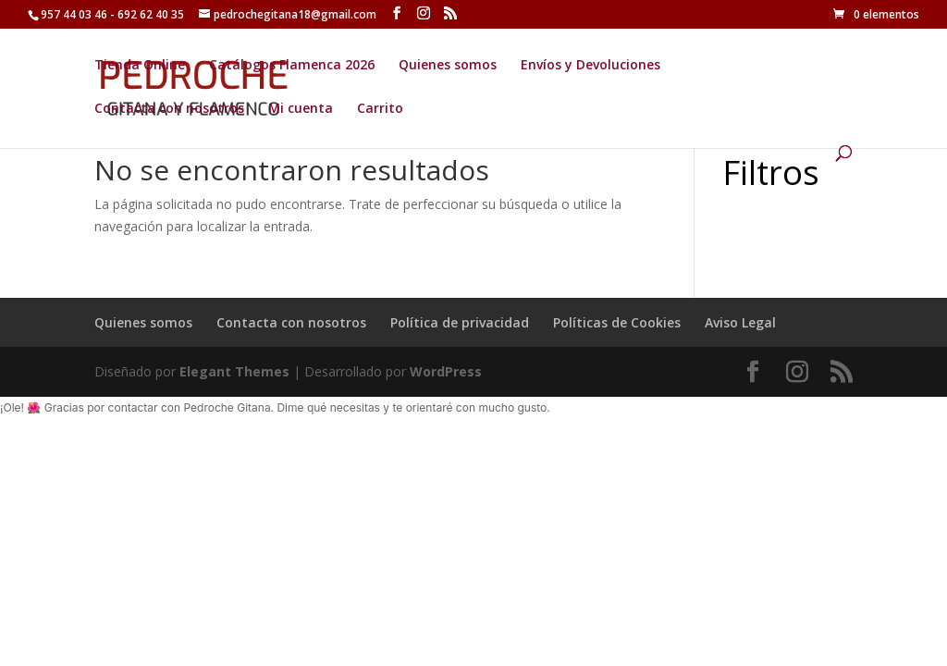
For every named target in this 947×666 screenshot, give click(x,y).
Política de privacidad (459, 322)
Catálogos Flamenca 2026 (292, 65)
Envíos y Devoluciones (590, 65)
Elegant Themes (234, 371)
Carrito (380, 109)
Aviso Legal (740, 322)
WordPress (446, 371)
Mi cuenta (300, 109)
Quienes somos (448, 65)
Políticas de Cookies (617, 322)
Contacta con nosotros (169, 109)
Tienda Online (139, 65)
